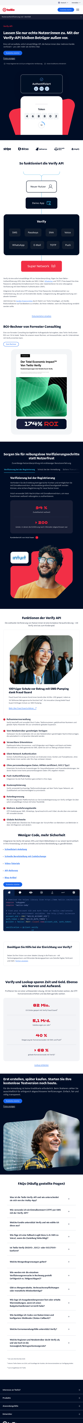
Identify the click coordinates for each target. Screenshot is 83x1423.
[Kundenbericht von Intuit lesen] (24, 537)
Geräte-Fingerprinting (24, 301)
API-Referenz (11, 870)
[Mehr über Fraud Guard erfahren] (22, 708)
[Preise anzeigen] (9, 58)
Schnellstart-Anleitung (16, 849)
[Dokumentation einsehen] (41, 316)
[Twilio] (9, 10)
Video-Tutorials (12, 863)
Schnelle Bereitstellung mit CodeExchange (25, 856)
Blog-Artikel (10, 877)
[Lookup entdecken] (41, 1065)
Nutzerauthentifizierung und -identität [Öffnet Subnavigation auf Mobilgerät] (16, 17)
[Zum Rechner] (11, 344)
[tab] (19, 470)
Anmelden (76, 3)
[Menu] (77, 9)
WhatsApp (48, 281)
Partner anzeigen (21, 961)
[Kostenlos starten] (66, 10)
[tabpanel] (41, 537)
